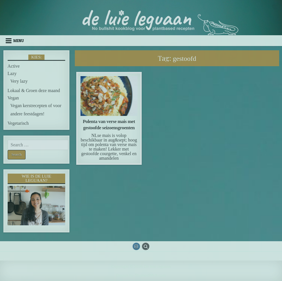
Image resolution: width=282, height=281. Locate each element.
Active (14, 66)
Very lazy (19, 81)
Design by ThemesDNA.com (141, 275)
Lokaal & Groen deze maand (34, 90)
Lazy (12, 73)
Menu (18, 40)
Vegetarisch (18, 123)
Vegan (13, 97)
